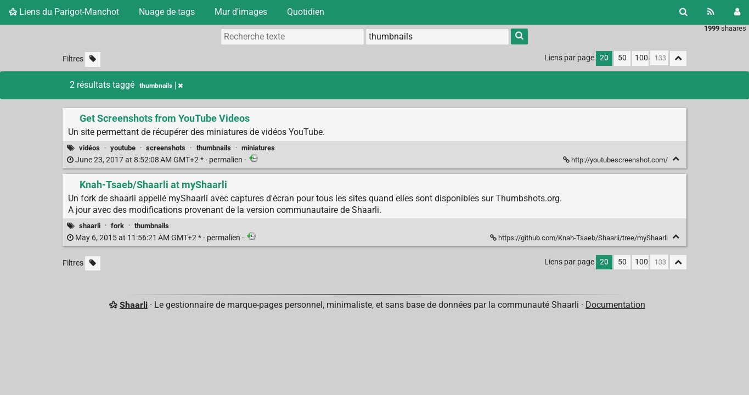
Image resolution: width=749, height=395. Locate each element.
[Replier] (675, 158)
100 (641, 58)
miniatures (258, 148)
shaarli (89, 226)
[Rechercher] (683, 12)
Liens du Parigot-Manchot (64, 12)
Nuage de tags (167, 12)
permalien (155, 160)
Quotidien (305, 12)
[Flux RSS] (711, 12)
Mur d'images (241, 12)
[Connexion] (737, 12)
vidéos (89, 148)
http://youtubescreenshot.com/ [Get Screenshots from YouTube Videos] (616, 160)
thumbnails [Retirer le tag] (161, 85)
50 (622, 58)
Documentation (615, 305)
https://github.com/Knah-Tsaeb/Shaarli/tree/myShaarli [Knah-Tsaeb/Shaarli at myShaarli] (579, 238)
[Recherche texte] (292, 36)
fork (117, 226)
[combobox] (437, 36)
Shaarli (134, 305)
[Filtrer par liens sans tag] (92, 59)
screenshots (165, 148)
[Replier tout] (678, 58)
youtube (123, 148)
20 (604, 58)
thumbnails (213, 148)
